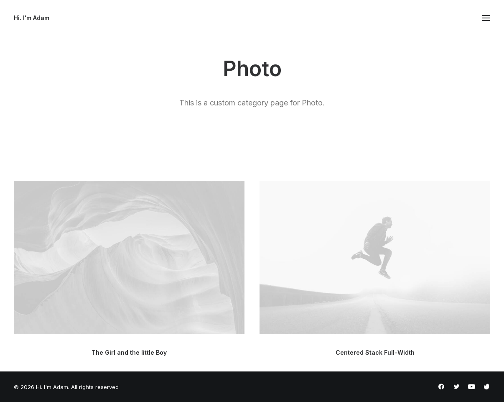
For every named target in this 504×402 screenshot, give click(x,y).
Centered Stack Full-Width (375, 354)
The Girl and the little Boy (129, 352)
